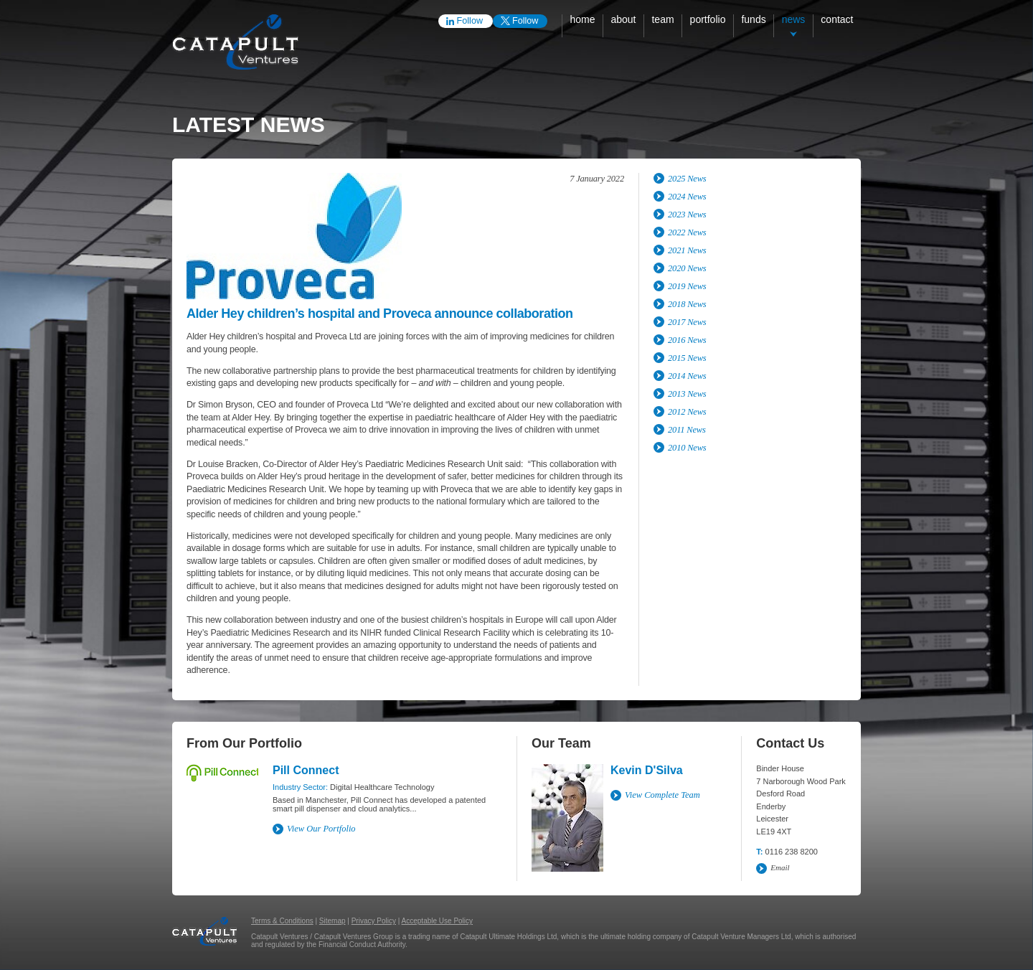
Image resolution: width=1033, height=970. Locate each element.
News (794, 19)
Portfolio (708, 19)
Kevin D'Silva (646, 770)
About (623, 19)
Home (582, 19)
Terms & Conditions (282, 921)
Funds (753, 19)
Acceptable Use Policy (437, 921)
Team (662, 19)
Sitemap (332, 921)
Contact (837, 19)
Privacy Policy (374, 921)
